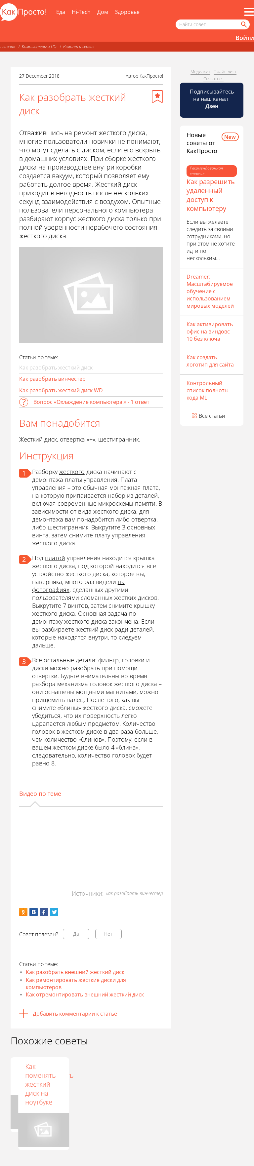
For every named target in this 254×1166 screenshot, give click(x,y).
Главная (7, 46)
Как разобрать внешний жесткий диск (75, 972)
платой (55, 558)
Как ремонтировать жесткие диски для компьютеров (76, 983)
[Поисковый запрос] (213, 24)
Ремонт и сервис (78, 46)
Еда (60, 12)
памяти (145, 503)
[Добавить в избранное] (157, 96)
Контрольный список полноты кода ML (208, 390)
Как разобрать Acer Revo (87, 1075)
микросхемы (115, 503)
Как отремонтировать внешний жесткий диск (85, 994)
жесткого (72, 472)
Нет (108, 934)
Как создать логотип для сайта (210, 361)
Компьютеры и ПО (39, 46)
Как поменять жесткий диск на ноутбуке (141, 1084)
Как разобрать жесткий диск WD (61, 390)
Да (76, 934)
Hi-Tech (81, 12)
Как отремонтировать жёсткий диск (45, 1075)
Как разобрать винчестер (52, 378)
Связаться (213, 79)
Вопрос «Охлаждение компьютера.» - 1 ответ (91, 402)
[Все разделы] (249, 12)
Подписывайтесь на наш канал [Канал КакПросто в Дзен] (212, 99)
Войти (244, 38)
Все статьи (212, 415)
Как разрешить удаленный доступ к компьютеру (211, 195)
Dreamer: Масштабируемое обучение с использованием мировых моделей (210, 291)
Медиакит (200, 71)
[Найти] (243, 24)
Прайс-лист (225, 71)
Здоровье (127, 12)
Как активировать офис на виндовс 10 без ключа (210, 331)
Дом (102, 12)
